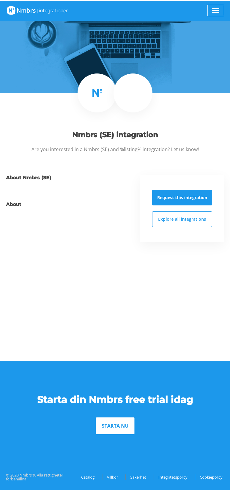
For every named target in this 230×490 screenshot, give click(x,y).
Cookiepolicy (211, 477)
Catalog (88, 477)
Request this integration (182, 197)
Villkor (112, 477)
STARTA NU (115, 426)
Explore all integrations (182, 219)
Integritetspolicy (172, 477)
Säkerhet (138, 477)
